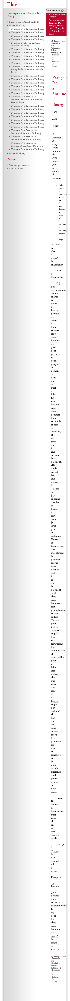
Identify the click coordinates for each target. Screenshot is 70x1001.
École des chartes (57, 15)
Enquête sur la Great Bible (24, 22)
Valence (55, 489)
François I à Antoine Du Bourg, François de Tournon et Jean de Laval (28, 70)
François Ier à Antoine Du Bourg (57, 31)
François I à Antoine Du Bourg (27, 29)
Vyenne (55, 851)
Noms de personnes (19, 165)
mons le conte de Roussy (55, 943)
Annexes (12, 159)
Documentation (53, 11)
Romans (55, 431)
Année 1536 (17, 25)
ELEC (53, 17)
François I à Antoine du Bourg (27, 53)
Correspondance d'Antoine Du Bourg (56, 23)
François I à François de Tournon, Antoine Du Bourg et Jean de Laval (26, 100)
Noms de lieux (16, 169)
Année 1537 (17, 153)
